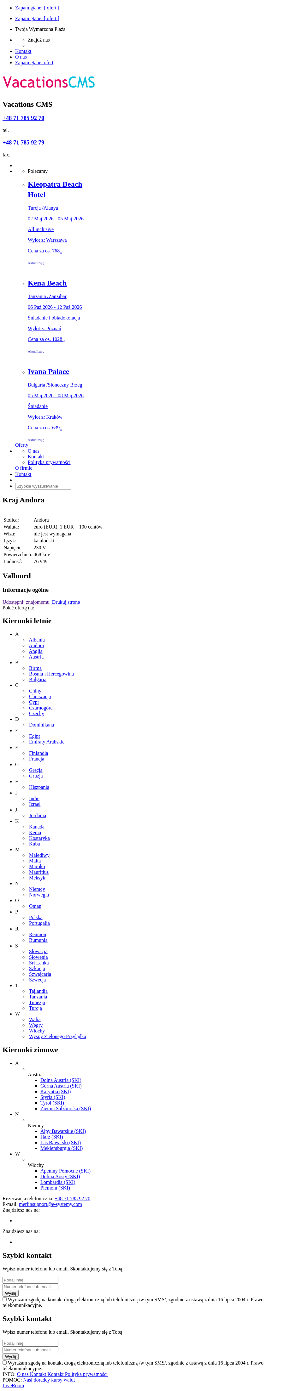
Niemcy (37, 889)
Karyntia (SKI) (55, 1091)
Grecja (36, 770)
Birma (35, 668)
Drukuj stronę (65, 602)
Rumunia (38, 940)
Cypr (34, 702)
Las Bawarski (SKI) (60, 1142)
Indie (34, 798)
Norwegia (39, 894)
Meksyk (37, 877)
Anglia (36, 651)
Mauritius (39, 872)
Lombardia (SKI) (57, 1182)
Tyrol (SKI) (52, 1102)
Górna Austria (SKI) (61, 1085)
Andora (36, 645)
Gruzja (36, 775)
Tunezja (37, 1002)
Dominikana (41, 724)
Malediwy (39, 855)
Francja (36, 758)
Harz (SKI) (51, 1136)
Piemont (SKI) (55, 1187)
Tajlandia (38, 991)
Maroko (37, 866)
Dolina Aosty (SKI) (60, 1176)
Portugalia (39, 923)
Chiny (35, 690)
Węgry (36, 1025)
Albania (37, 639)
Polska (36, 917)
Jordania (37, 815)
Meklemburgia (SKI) (61, 1148)
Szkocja (37, 968)
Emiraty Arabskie (46, 741)
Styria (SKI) (52, 1097)
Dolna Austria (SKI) (60, 1080)
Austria (36, 656)
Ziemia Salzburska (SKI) (65, 1108)
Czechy (36, 713)
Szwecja (37, 979)
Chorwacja (40, 696)
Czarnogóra (41, 707)
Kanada (36, 826)
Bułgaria (37, 679)
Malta (35, 860)
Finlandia (38, 753)
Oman (35, 906)
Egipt (34, 736)
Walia (35, 1019)
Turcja (35, 1008)
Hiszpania (39, 787)
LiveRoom (13, 1385)
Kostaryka (39, 838)
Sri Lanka (39, 962)
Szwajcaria (40, 974)
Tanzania (38, 996)
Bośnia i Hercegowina (51, 673)
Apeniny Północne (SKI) (65, 1170)
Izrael (34, 804)
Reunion (37, 934)
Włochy (37, 1030)
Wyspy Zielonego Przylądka (57, 1036)
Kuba (34, 843)
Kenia (35, 832)
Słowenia (38, 957)
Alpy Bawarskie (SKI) (63, 1131)
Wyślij (10, 1293)
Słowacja (38, 951)
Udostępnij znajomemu (26, 602)
